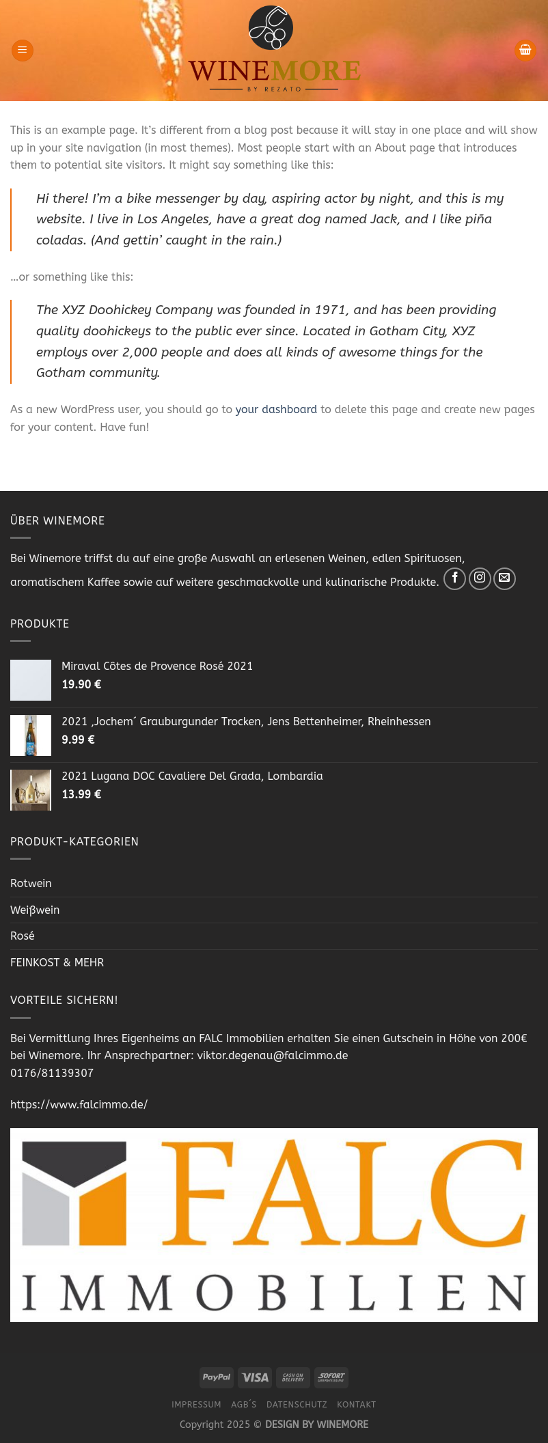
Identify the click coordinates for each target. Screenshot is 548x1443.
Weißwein (35, 909)
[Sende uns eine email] (504, 579)
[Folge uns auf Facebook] (454, 579)
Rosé (22, 935)
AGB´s (244, 1405)
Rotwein (31, 883)
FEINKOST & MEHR (57, 962)
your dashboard (277, 409)
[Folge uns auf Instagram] (480, 579)
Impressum (196, 1405)
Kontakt (356, 1405)
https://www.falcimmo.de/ (79, 1104)
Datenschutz (296, 1405)
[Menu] (22, 51)
